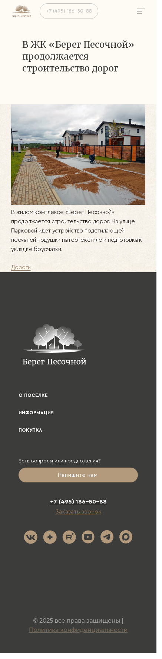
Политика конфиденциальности (78, 629)
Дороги (21, 267)
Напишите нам (78, 475)
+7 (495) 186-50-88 (69, 11)
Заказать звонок (78, 512)
